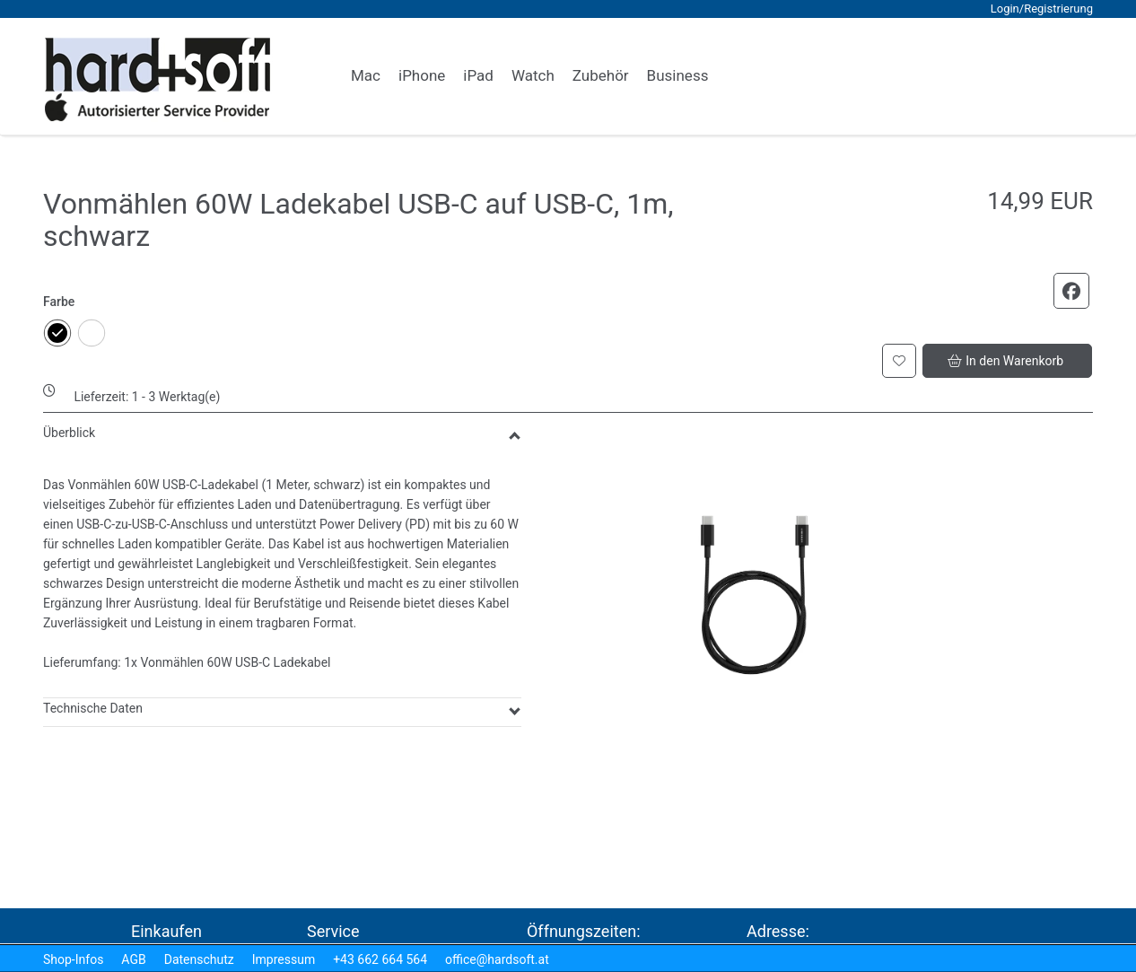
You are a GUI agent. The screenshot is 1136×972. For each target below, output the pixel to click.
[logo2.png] (158, 79)
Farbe (58, 301)
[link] (365, 76)
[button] (984, 77)
